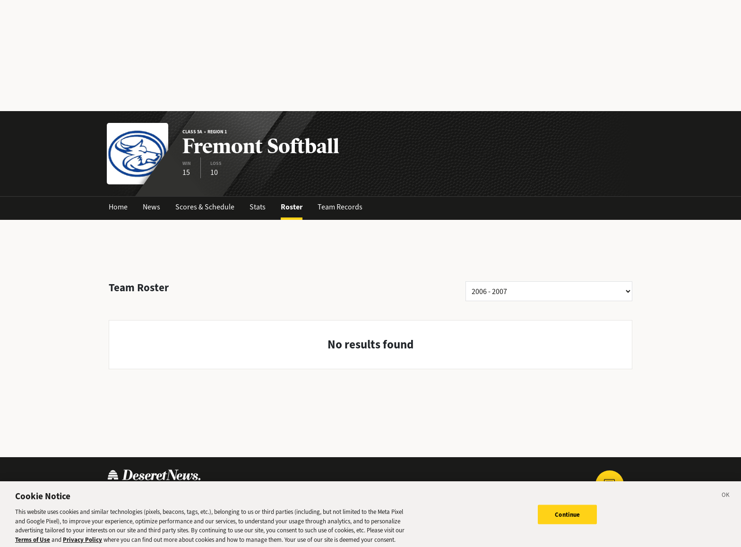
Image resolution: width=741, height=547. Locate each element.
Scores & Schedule (204, 207)
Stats (258, 207)
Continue (567, 518)
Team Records (340, 207)
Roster (291, 207)
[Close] (725, 500)
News (151, 207)
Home (118, 207)
